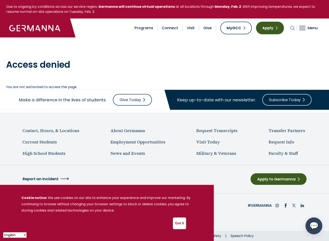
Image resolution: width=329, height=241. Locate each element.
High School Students (43, 153)
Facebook (285, 205)
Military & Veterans (216, 153)
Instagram (277, 205)
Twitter (294, 205)
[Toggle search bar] (292, 28)
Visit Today (208, 142)
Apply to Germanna (276, 179)
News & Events (66, 49)
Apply (267, 27)
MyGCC (234, 27)
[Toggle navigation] (311, 28)
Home (11, 49)
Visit (191, 27)
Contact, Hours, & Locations (50, 131)
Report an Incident (41, 178)
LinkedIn (302, 205)
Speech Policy (242, 235)
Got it (179, 223)
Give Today (130, 99)
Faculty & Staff (283, 153)
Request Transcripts (217, 131)
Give (207, 27)
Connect (170, 27)
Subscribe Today (285, 99)
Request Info (281, 142)
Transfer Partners (287, 131)
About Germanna (34, 49)
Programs (143, 27)
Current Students (39, 142)
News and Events (127, 153)
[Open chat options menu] (314, 225)
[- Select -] (15, 235)
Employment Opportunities (137, 142)
